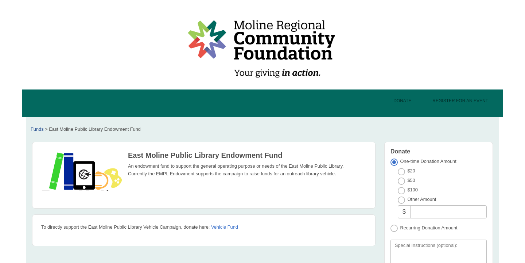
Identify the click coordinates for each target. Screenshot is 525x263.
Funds (37, 129)
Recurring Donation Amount (428, 227)
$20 (411, 171)
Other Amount (421, 199)
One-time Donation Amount (428, 161)
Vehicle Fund (224, 227)
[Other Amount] (448, 211)
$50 (411, 180)
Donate (402, 100)
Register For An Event (460, 100)
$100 (412, 190)
